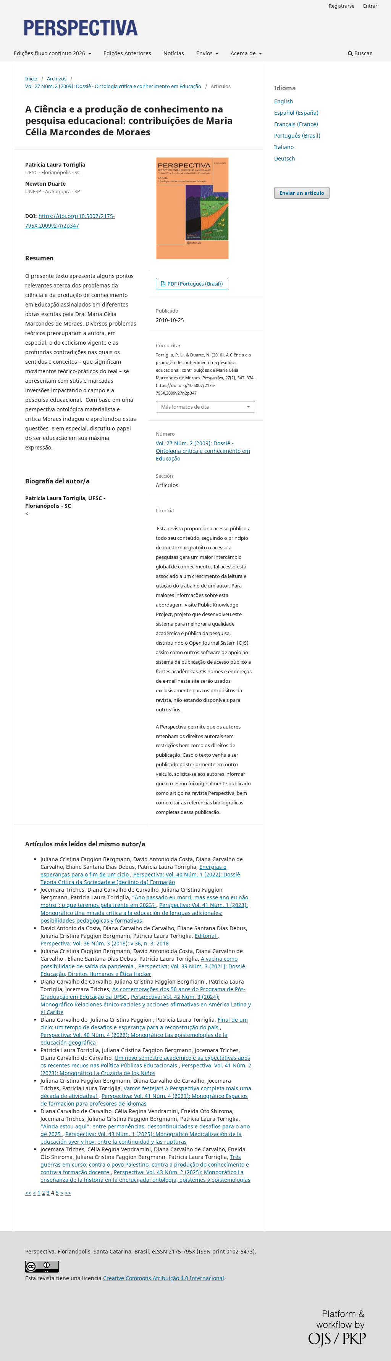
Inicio (31, 78)
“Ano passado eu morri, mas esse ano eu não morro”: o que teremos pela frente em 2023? (144, 901)
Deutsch (284, 158)
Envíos (205, 53)
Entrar (370, 5)
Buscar (360, 53)
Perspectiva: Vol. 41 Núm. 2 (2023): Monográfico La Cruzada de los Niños (145, 1069)
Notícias (173, 53)
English (283, 101)
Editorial (206, 935)
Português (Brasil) (297, 135)
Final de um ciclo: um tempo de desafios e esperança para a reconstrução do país (144, 1023)
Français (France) (296, 124)
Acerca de (244, 53)
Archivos (56, 78)
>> (68, 1192)
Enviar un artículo (302, 192)
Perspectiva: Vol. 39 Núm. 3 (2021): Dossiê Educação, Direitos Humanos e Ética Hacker (142, 970)
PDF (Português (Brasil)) (194, 283)
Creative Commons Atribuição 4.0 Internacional (163, 1278)
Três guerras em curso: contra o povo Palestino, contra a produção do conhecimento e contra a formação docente (144, 1164)
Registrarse (341, 5)
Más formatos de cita (185, 406)
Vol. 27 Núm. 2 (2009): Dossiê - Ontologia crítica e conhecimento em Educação (113, 86)
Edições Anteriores (127, 53)
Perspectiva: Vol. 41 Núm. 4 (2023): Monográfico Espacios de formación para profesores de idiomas (144, 1099)
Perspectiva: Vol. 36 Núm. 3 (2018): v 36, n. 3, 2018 (104, 943)
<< (28, 1192)
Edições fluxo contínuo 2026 (50, 53)
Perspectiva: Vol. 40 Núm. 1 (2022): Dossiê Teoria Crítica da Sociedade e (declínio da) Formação (140, 878)
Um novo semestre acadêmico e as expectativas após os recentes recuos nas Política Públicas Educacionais (145, 1061)
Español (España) (296, 112)
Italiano (284, 147)
